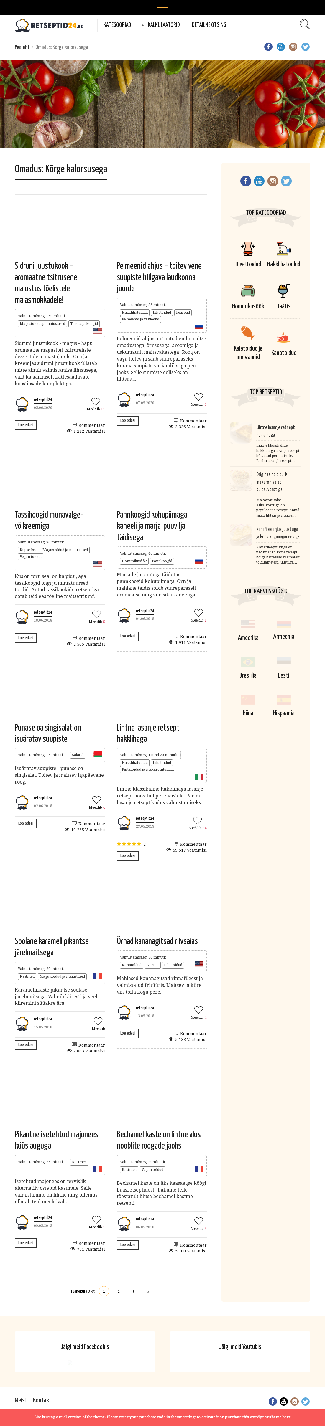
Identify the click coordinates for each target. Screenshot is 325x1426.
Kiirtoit (153, 965)
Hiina (248, 713)
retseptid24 (43, 400)
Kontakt (42, 1400)
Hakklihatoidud (135, 312)
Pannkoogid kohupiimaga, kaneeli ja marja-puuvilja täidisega (153, 526)
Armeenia (283, 637)
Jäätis (284, 306)
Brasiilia (248, 675)
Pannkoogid (162, 561)
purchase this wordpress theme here (258, 1417)
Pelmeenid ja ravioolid (140, 319)
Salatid (77, 755)
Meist (21, 1400)
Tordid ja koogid (84, 324)
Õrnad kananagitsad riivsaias (157, 941)
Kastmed (27, 976)
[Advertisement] (162, 104)
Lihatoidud (162, 312)
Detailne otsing (209, 25)
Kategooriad (117, 25)
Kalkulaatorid (164, 25)
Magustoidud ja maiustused (42, 324)
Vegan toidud (31, 557)
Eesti (283, 675)
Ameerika (248, 637)
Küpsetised (28, 550)
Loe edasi (25, 425)
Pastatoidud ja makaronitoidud (148, 769)
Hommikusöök (134, 561)
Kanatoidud (132, 965)
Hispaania (284, 713)
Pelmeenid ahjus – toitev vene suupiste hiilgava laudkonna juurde (159, 277)
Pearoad (183, 312)
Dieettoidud (248, 264)
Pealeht (22, 47)
